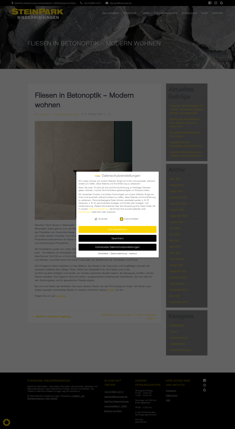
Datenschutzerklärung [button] (119, 251)
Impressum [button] (133, 251)
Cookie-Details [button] (103, 251)
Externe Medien (129, 216)
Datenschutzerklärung (98, 206)
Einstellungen (85, 209)
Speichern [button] (118, 236)
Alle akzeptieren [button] (117, 227)
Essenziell (100, 216)
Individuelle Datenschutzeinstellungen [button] (117, 244)
